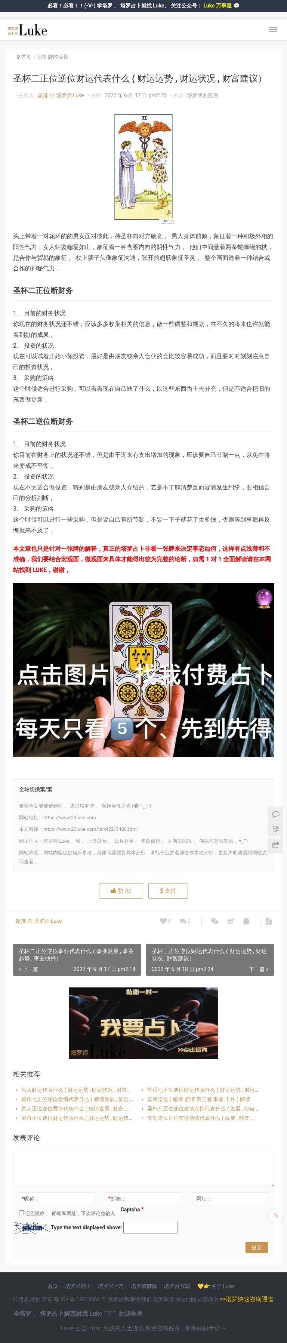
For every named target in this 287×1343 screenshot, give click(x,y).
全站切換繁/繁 (35, 789)
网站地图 (186, 1299)
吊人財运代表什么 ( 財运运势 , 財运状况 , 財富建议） (78, 1090)
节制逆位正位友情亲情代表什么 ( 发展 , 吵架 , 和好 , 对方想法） (204, 1118)
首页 (26, 57)
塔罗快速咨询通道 (250, 1299)
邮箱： (117, 1199)
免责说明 (118, 1299)
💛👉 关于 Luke (215, 1286)
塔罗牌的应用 (53, 57)
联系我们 (141, 1299)
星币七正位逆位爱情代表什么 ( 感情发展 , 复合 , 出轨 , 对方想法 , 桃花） (78, 1099)
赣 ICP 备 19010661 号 (80, 1299)
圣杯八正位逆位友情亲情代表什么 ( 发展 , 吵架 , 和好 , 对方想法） (204, 1109)
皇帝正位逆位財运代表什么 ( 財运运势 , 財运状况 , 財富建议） (78, 1118)
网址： (204, 1199)
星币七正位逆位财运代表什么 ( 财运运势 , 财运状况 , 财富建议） (204, 1090)
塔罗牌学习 (111, 1286)
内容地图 (208, 1299)
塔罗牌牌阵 (144, 1286)
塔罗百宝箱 (177, 1286)
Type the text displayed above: (86, 1227)
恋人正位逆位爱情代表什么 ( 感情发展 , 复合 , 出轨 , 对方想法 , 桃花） (78, 1109)
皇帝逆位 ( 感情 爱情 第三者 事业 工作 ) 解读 (198, 1099)
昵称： (31, 1199)
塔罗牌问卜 (78, 1286)
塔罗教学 (164, 1299)
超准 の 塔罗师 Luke (61, 95)
